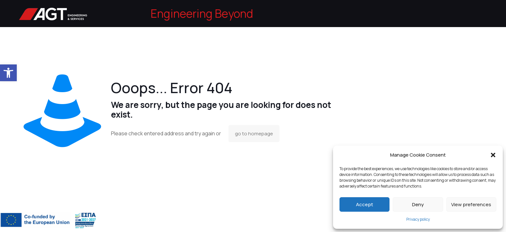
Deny (418, 204)
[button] (493, 155)
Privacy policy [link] (418, 219)
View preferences (471, 204)
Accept (364, 204)
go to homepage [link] (254, 133)
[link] (8, 72)
